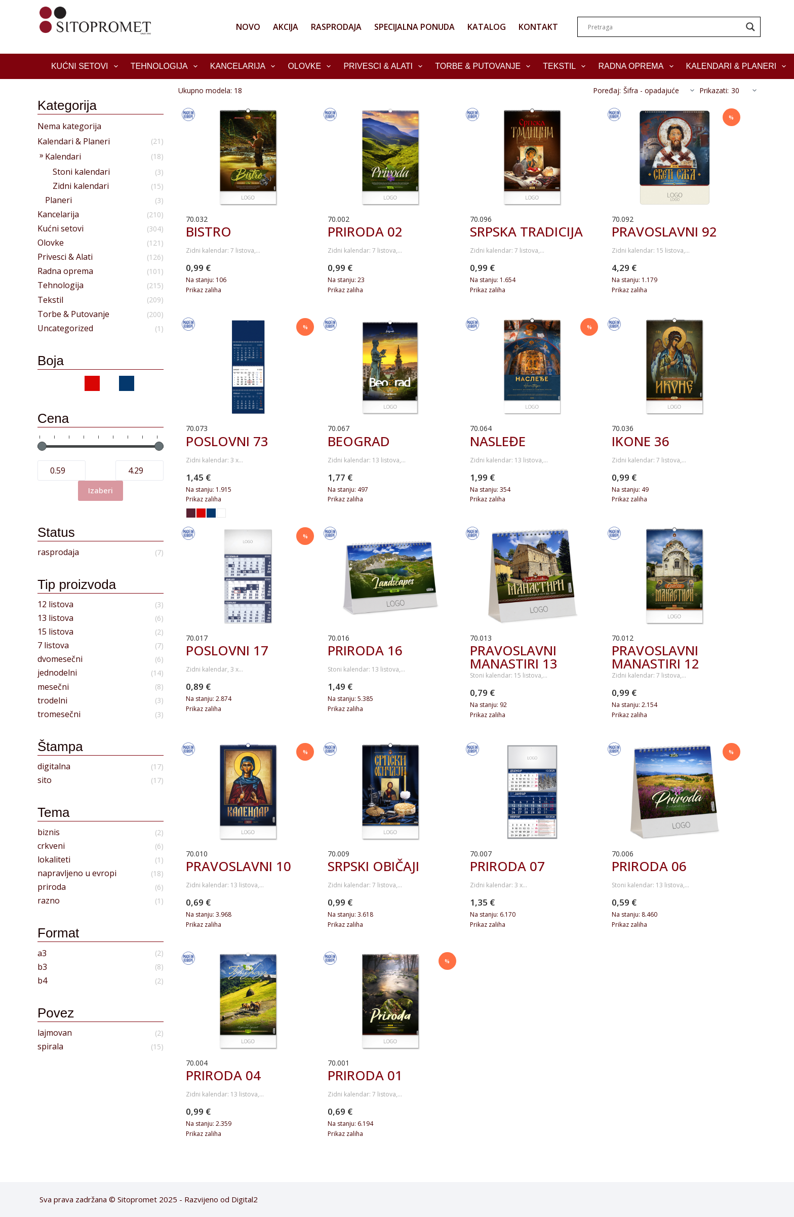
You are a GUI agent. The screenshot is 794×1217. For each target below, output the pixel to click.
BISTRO (208, 231)
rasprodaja (58, 552)
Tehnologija (166, 66)
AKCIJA (285, 26)
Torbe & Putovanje (484, 66)
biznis (48, 832)
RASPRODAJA (336, 26)
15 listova (55, 631)
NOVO (248, 26)
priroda (51, 887)
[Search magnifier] (750, 27)
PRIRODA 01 (365, 1075)
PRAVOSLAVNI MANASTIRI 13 (514, 657)
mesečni (53, 687)
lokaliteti (53, 859)
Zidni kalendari (81, 186)
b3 (42, 967)
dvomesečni (60, 659)
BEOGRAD (359, 441)
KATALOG (486, 26)
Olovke (311, 66)
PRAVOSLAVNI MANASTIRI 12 (655, 657)
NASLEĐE (498, 441)
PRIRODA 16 (365, 650)
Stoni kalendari (81, 172)
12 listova (55, 604)
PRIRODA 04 (223, 1075)
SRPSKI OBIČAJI (373, 866)
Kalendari (63, 156)
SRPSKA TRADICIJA (526, 231)
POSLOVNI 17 (227, 650)
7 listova (53, 645)
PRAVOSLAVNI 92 (664, 231)
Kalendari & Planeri (738, 66)
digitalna (53, 766)
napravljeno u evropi (76, 873)
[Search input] (664, 27)
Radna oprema (637, 66)
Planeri (58, 200)
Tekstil (566, 66)
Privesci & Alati (384, 66)
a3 (42, 953)
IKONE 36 (640, 441)
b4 (42, 980)
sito (44, 780)
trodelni (52, 700)
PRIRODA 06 (649, 866)
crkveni (51, 846)
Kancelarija (245, 66)
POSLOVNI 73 (227, 441)
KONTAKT (538, 26)
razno (48, 900)
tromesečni (59, 714)
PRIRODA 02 (365, 231)
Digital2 (244, 1199)
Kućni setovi (86, 66)
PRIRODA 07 (507, 866)
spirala (50, 1046)
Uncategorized (65, 328)
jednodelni (57, 673)
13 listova (55, 618)
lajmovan (54, 1033)
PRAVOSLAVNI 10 (238, 866)
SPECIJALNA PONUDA (414, 26)
